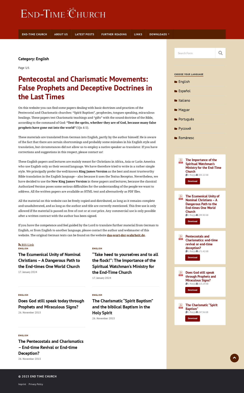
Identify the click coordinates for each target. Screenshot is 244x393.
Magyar (184, 109)
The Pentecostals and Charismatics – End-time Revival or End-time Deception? (50, 347)
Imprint (22, 384)
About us (61, 34)
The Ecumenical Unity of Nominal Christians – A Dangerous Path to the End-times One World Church (49, 260)
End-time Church (34, 34)
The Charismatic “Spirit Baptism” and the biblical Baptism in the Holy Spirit (122, 307)
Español (184, 91)
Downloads (158, 34)
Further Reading (114, 34)
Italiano (184, 100)
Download (192, 181)
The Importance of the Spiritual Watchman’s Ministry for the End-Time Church (203, 165)
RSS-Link (26, 245)
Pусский (185, 128)
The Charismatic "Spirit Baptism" (202, 307)
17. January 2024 (27, 272)
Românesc (186, 137)
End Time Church (43, 376)
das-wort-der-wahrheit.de (126, 235)
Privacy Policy (36, 384)
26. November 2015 (29, 312)
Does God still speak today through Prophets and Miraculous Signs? (51, 303)
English (23, 248)
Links (138, 34)
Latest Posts (84, 34)
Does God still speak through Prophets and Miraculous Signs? (201, 276)
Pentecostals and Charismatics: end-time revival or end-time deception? (202, 242)
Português (186, 119)
